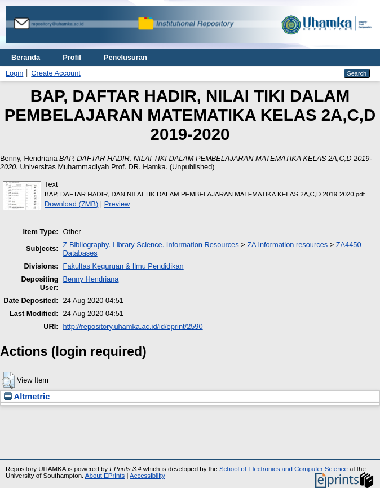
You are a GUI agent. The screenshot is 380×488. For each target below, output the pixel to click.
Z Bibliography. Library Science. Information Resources (151, 244)
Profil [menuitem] (72, 57)
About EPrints (105, 475)
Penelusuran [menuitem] (125, 57)
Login (14, 73)
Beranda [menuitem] (25, 57)
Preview (117, 204)
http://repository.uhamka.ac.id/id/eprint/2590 (133, 326)
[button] (8, 380)
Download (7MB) (71, 204)
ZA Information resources (287, 244)
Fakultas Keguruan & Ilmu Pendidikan (123, 266)
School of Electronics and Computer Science (283, 468)
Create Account (56, 73)
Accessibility (147, 475)
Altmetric (27, 396)
